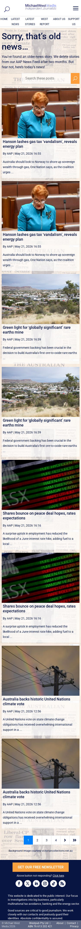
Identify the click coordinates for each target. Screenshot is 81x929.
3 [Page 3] (47, 840)
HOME (4, 19)
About (60, 923)
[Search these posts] (46, 78)
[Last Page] (74, 840)
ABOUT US (59, 19)
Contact (71, 923)
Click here (58, 875)
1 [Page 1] (28, 840)
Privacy (74, 926)
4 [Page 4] (56, 840)
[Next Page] (65, 840)
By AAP (8, 153)
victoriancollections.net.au (57, 850)
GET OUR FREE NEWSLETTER (41, 867)
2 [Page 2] (37, 840)
